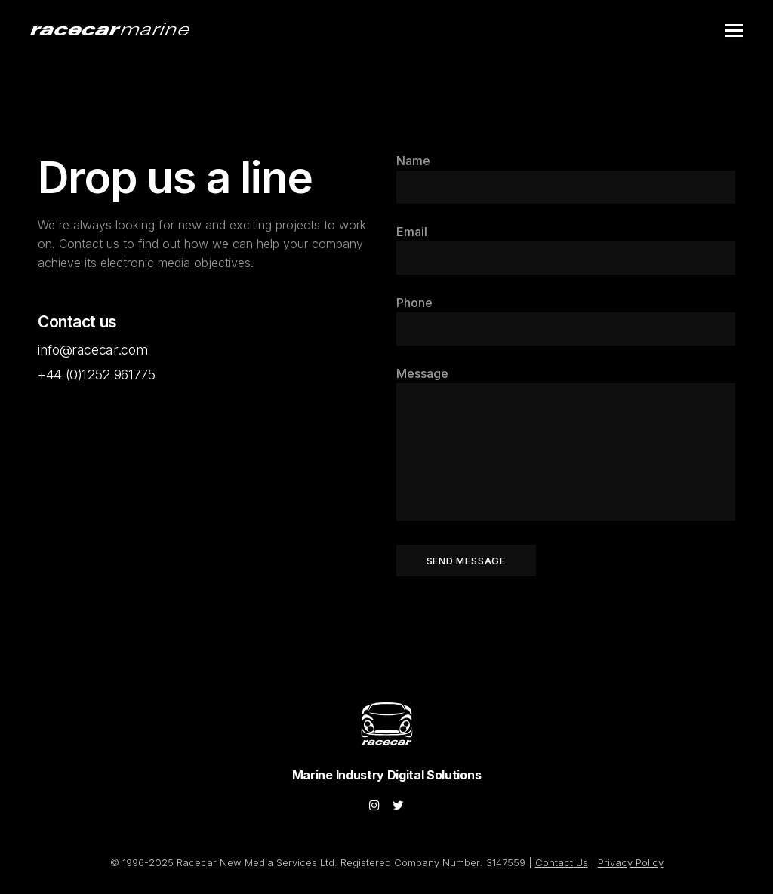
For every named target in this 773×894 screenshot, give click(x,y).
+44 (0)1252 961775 (97, 374)
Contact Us (561, 862)
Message (422, 373)
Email (411, 231)
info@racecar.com (93, 350)
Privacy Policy (631, 862)
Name (413, 160)
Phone (414, 302)
